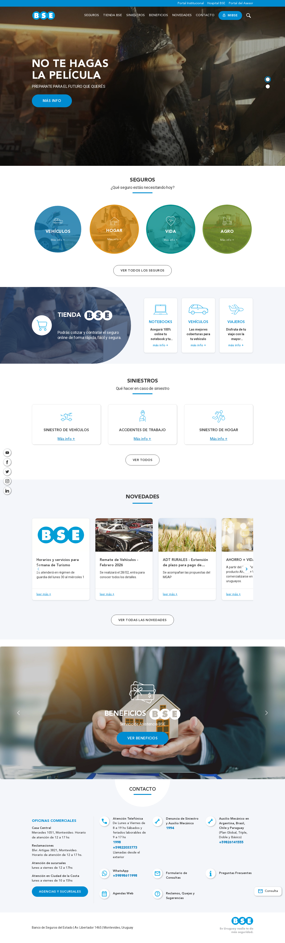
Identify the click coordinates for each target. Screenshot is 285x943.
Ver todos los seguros (142, 270)
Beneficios (158, 15)
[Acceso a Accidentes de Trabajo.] (142, 427)
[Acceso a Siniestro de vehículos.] (66, 427)
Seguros (91, 15)
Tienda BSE (112, 15)
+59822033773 (125, 852)
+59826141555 (231, 847)
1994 (170, 833)
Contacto (205, 15)
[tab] (267, 78)
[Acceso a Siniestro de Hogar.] (218, 427)
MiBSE (230, 15)
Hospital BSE (216, 3)
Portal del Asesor (241, 3)
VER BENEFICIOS (142, 743)
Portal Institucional (191, 3)
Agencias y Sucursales (60, 896)
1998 (117, 847)
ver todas (142, 625)
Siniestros (135, 15)
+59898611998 (125, 880)
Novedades (182, 15)
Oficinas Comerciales (54, 826)
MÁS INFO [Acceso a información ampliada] (52, 101)
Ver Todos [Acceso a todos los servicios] (142, 465)
